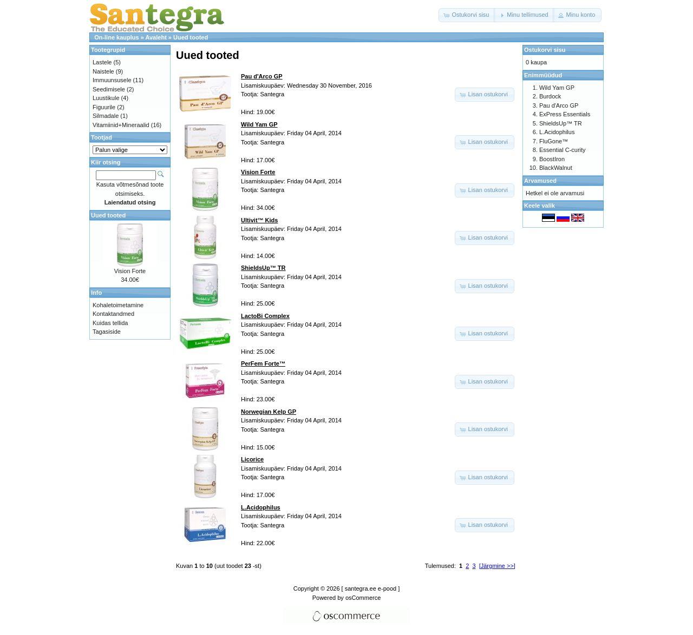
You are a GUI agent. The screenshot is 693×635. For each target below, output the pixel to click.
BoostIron (552, 159)
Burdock (550, 96)
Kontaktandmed (113, 313)
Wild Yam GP (556, 87)
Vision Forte (130, 271)
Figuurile (104, 107)
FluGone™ (553, 141)
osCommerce (363, 597)
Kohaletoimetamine (118, 305)
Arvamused (540, 180)
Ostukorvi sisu (544, 50)
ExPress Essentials (564, 114)
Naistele (103, 71)
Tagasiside (107, 331)
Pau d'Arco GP (558, 105)
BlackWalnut (555, 167)
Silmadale (106, 116)
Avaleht (155, 37)
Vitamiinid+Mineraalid (121, 125)
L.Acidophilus (556, 132)
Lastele (102, 62)
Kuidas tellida (110, 323)
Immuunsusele (112, 80)
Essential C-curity (562, 150)
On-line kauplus (116, 37)
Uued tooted (190, 37)
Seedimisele (109, 89)
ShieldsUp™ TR (560, 123)
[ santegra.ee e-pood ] (371, 588)
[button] (467, 15)
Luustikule (106, 98)
